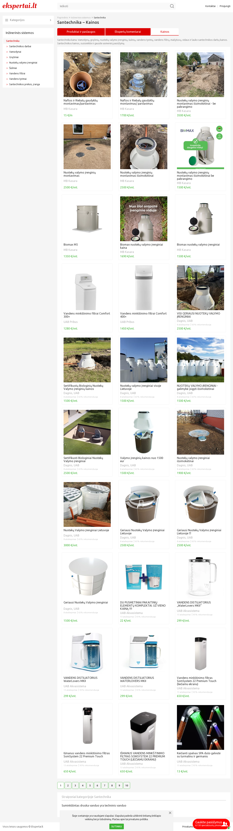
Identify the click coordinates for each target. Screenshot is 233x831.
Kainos (165, 31)
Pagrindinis (62, 17)
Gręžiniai (14, 57)
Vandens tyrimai (18, 78)
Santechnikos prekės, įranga (24, 84)
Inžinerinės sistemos (20, 32)
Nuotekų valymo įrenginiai (23, 62)
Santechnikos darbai (20, 46)
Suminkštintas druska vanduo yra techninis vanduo (94, 805)
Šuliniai (13, 68)
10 (126, 785)
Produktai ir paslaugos (81, 31)
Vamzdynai (15, 51)
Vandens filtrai (17, 73)
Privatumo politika (192, 826)
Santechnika (12, 41)
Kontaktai (210, 6)
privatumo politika (138, 819)
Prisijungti (225, 6)
